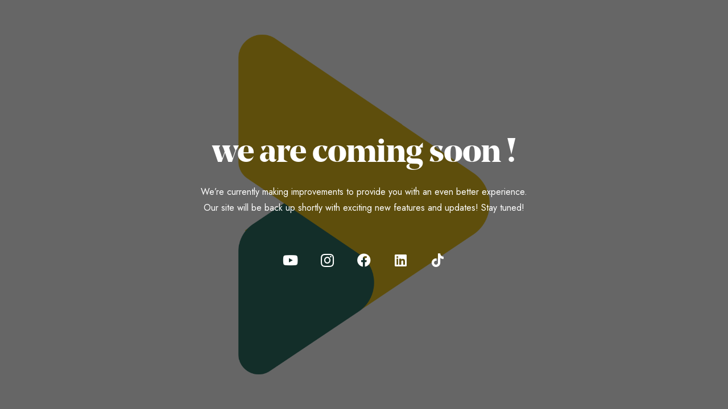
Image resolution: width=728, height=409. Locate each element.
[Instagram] (327, 260)
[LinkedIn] (401, 260)
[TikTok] (438, 260)
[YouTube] (290, 260)
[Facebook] (364, 260)
